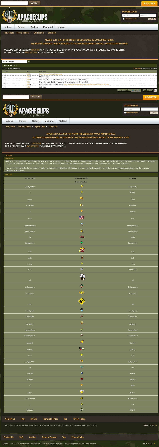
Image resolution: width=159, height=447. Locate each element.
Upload (61, 27)
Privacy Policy (79, 419)
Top (65, 419)
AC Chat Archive (9, 65)
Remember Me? (130, 19)
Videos (8, 27)
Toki (28, 74)
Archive (34, 419)
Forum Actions (23, 33)
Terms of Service (50, 419)
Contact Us (10, 419)
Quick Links (39, 33)
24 (155, 90)
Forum (21, 27)
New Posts (9, 33)
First (134, 90)
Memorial (48, 27)
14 (145, 90)
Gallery (34, 27)
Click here (137, 68)
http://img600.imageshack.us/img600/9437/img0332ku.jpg (86, 84)
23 (152, 90)
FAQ (22, 419)
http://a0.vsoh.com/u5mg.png (50, 74)
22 (148, 90)
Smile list (52, 33)
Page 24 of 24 (125, 90)
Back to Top (149, 425)
